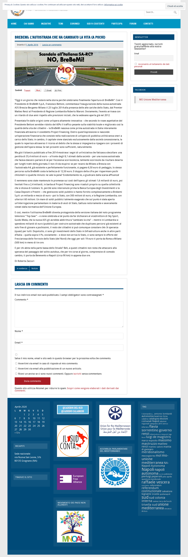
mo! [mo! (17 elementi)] (158, 455)
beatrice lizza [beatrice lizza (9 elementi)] (160, 416)
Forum (133, 23)
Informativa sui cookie (113, 5)
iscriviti (77, 373)
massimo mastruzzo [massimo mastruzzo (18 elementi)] (156, 441)
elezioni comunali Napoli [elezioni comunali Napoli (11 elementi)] (155, 420)
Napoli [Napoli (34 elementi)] (148, 469)
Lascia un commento (52, 45)
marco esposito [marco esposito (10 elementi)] (150, 440)
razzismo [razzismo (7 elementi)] (145, 485)
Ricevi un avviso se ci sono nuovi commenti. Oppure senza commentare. (58, 373)
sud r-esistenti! (95, 23)
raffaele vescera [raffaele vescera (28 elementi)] (156, 482)
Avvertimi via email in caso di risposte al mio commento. (48, 363)
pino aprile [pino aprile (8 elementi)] (167, 477)
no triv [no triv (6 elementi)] (161, 474)
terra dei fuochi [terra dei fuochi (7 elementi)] (165, 501)
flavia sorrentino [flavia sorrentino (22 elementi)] (150, 428)
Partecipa (116, 23)
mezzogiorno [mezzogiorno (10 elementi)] (148, 455)
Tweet (27, 90)
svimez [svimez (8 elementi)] (156, 501)
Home (14, 23)
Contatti (148, 23)
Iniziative (46, 23)
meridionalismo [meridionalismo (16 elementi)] (153, 452)
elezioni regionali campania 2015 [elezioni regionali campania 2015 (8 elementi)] (154, 422)
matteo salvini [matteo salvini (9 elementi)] (156, 446)
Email (19, 343)
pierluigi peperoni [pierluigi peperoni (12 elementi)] (152, 476)
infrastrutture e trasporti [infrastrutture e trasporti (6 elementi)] (159, 434)
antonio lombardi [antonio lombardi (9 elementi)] (163, 413)
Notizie (34, 268)
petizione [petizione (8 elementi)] (168, 474)
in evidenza (22, 268)
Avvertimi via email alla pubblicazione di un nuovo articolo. (50, 368)
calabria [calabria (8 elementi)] (145, 419)
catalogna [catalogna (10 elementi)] (154, 418)
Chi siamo (29, 23)
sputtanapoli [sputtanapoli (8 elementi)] (165, 494)
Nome (19, 331)
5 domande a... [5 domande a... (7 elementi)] (148, 414)
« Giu (17, 432)
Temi (60, 23)
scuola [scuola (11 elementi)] (155, 493)
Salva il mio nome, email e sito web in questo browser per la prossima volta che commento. (63, 358)
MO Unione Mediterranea (152, 99)
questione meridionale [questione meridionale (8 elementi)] (151, 479)
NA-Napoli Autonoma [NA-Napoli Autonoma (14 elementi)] (155, 464)
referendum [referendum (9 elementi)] (156, 485)
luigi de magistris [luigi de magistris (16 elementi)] (158, 437)
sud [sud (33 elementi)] (145, 497)
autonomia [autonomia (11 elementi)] (148, 416)
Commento (21, 300)
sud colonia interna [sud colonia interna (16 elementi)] (153, 499)
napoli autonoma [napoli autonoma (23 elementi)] (153, 471)
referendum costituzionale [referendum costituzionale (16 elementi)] (151, 489)
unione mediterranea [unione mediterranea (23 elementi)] (155, 506)
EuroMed (75, 23)
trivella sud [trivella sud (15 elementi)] (149, 504)
